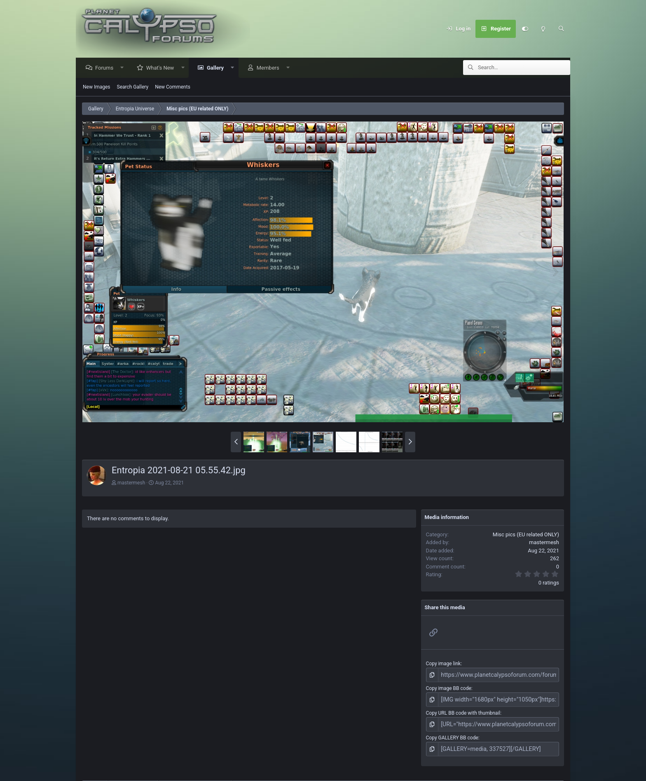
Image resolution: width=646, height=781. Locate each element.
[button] (124, 68)
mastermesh (131, 483)
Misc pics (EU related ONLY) (526, 535)
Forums (106, 68)
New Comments (172, 87)
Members (270, 68)
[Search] (561, 29)
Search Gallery (133, 87)
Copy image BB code (448, 687)
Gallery (217, 68)
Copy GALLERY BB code (452, 734)
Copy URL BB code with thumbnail (463, 710)
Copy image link (443, 664)
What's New (162, 68)
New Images (96, 87)
